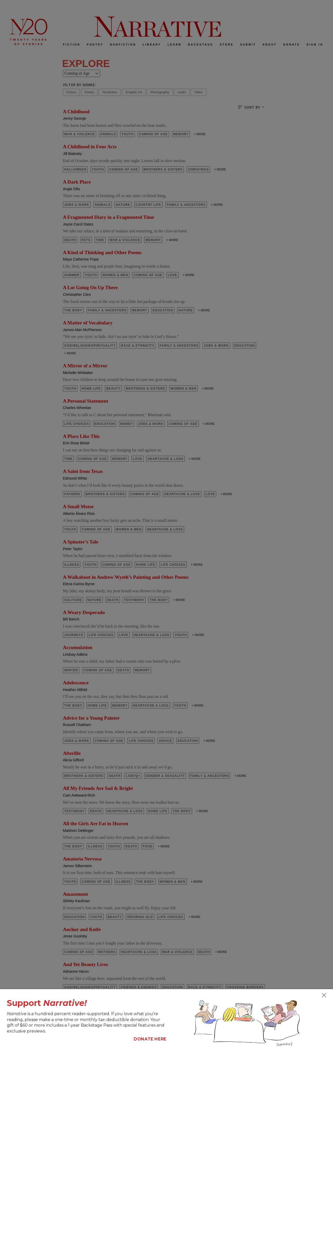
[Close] (324, 995)
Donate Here (150, 1039)
